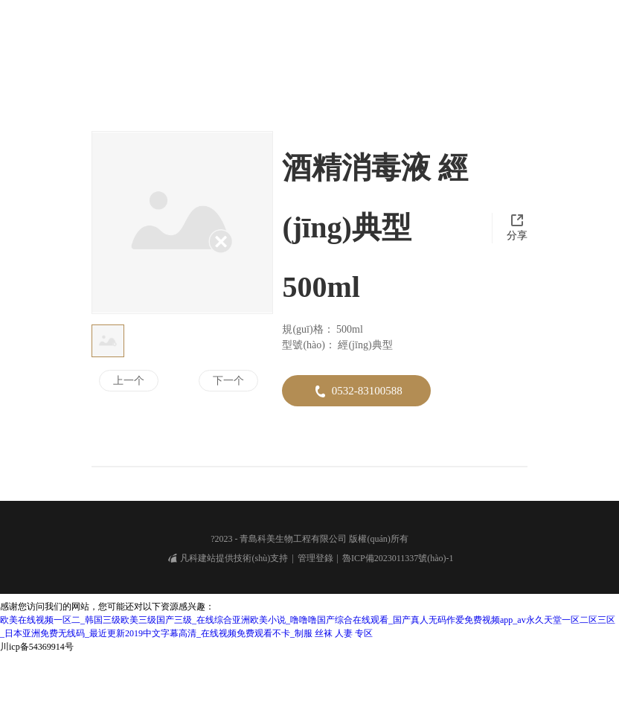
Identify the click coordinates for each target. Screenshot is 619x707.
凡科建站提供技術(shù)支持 (228, 617)
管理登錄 (315, 617)
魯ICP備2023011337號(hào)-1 (398, 617)
